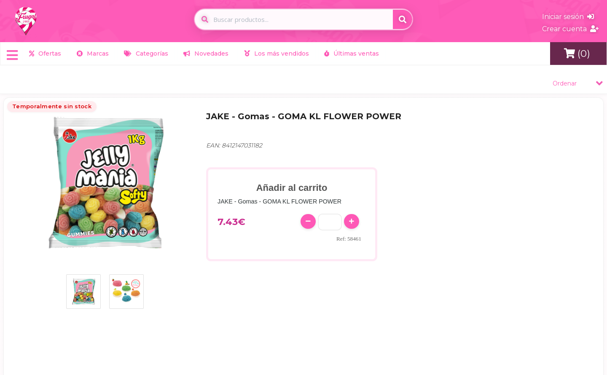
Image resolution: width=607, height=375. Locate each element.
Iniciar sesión (568, 17)
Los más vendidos (274, 53)
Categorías (145, 53)
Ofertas (45, 53)
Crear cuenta (570, 29)
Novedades (205, 53)
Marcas (92, 53)
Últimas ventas (349, 53)
